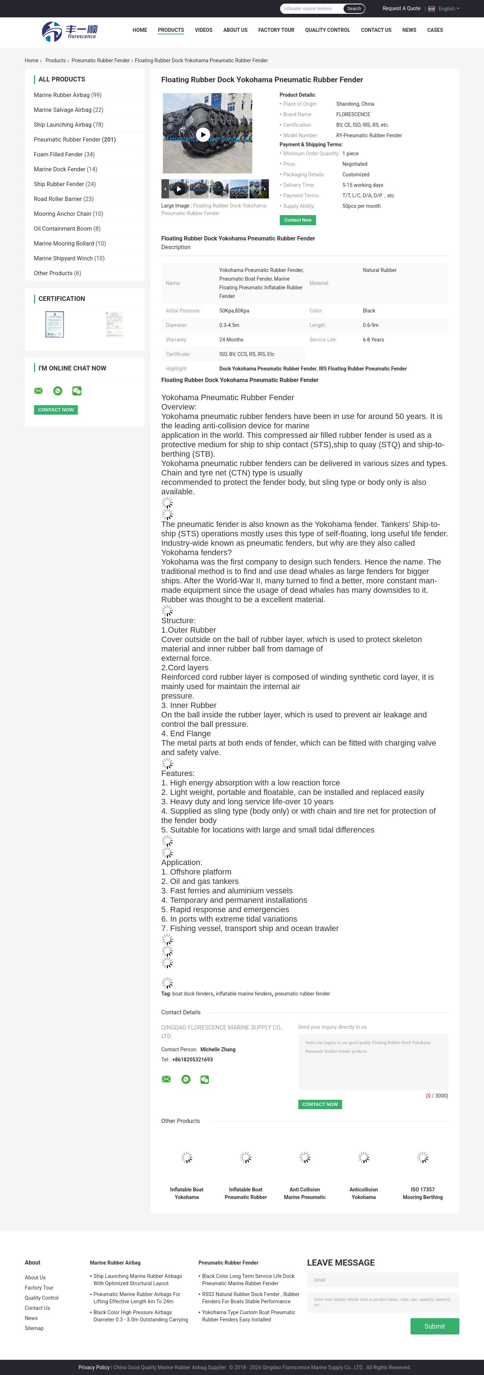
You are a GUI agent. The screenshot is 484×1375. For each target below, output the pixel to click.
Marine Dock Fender (59, 169)
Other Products (53, 273)
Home (140, 30)
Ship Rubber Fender (59, 184)
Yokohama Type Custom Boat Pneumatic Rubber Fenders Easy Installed (249, 1315)
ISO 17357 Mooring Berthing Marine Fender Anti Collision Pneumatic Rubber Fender (423, 1193)
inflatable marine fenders (244, 994)
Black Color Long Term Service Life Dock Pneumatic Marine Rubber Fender (248, 1279)
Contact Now (298, 220)
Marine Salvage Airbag (63, 109)
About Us (235, 30)
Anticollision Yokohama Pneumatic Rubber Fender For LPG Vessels (364, 1193)
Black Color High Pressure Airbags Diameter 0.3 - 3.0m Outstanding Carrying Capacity (141, 1317)
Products (171, 30)
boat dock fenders (192, 994)
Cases (435, 30)
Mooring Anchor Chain (63, 213)
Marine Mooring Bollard (64, 243)
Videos (203, 30)
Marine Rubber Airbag (62, 95)
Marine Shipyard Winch (63, 258)
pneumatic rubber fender (302, 994)
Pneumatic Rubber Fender (101, 60)
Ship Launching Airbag (63, 124)
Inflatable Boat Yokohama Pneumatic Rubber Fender (187, 1193)
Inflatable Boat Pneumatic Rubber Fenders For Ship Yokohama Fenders (246, 1193)
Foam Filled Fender (58, 154)
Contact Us (376, 30)
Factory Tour (276, 30)
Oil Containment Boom (63, 228)
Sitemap (34, 1328)
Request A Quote (401, 8)
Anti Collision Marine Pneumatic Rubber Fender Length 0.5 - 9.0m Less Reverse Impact (304, 1193)
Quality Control (327, 30)
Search (354, 8)
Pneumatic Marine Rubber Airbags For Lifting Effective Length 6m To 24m (137, 1297)
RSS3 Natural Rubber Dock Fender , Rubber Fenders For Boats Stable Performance (251, 1297)
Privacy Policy (94, 1367)
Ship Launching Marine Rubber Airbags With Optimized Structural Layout (138, 1279)
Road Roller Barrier (58, 199)
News (410, 30)
